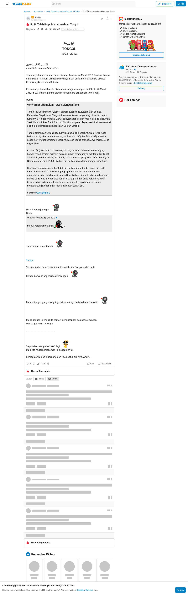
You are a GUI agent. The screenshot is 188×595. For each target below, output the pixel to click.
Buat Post (164, 3)
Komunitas (38, 11)
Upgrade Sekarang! (141, 55)
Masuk (181, 4)
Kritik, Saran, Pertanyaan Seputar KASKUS (62, 11)
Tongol (29, 260)
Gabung (141, 88)
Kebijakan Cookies (85, 590)
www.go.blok (43, 192)
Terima (180, 590)
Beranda (27, 11)
